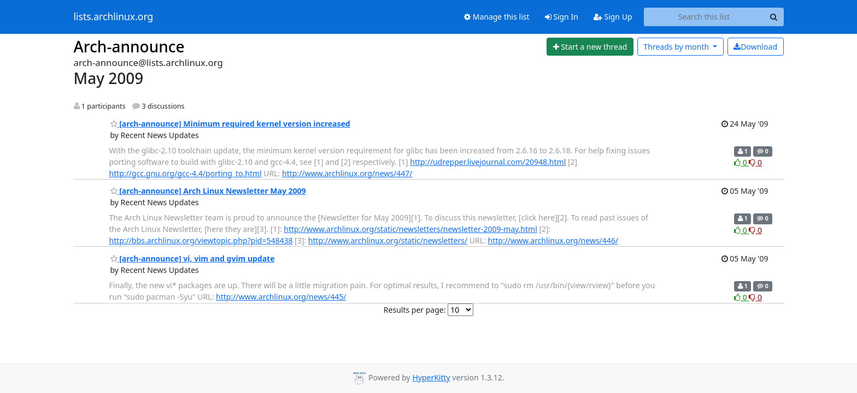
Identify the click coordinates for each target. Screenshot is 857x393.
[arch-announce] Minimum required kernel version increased (230, 123)
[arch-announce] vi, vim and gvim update (192, 258)
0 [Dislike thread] (755, 162)
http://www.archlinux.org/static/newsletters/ (387, 240)
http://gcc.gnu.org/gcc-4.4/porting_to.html (185, 173)
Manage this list (497, 16)
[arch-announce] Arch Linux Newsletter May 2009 (208, 191)
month (677, 46)
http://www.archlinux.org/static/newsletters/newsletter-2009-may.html (410, 229)
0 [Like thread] (741, 162)
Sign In (561, 16)
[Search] (774, 17)
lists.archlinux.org (114, 16)
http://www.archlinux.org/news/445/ (281, 296)
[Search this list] (704, 17)
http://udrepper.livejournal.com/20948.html (488, 162)
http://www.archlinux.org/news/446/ (553, 240)
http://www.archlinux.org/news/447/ (347, 173)
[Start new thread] (590, 47)
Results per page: (415, 310)
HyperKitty (431, 377)
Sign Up (613, 16)
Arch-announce (129, 46)
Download (755, 46)
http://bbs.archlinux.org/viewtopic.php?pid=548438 (201, 240)
